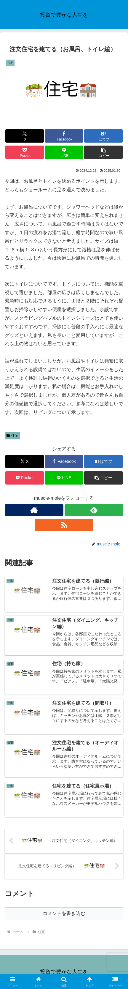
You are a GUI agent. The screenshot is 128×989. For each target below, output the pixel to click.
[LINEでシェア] (64, 152)
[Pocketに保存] (24, 152)
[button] (103, 152)
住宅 (12, 435)
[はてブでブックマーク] (103, 136)
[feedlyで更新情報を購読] (94, 510)
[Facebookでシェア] (64, 136)
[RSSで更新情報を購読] (64, 525)
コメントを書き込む (64, 913)
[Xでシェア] (24, 136)
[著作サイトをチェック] (34, 510)
